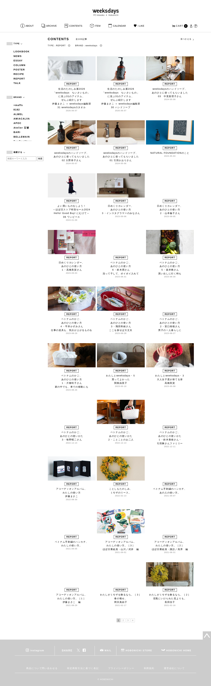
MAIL (108, 650)
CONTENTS (75, 26)
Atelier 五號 (21, 127)
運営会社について (174, 668)
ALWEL (18, 114)
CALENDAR (119, 26)
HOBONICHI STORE (139, 650)
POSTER (19, 69)
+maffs (18, 105)
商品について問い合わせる (42, 668)
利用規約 (149, 668)
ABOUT (30, 26)
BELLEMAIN (22, 136)
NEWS (18, 56)
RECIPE (19, 74)
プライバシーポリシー (121, 668)
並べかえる (187, 39)
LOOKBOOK (22, 51)
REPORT (19, 78)
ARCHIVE (51, 26)
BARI (17, 132)
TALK (17, 83)
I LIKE (141, 26)
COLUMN (20, 65)
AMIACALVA (22, 118)
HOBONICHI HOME (178, 650)
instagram (37, 650)
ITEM (98, 26)
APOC (17, 123)
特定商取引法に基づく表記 (83, 668)
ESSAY (18, 60)
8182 (17, 109)
